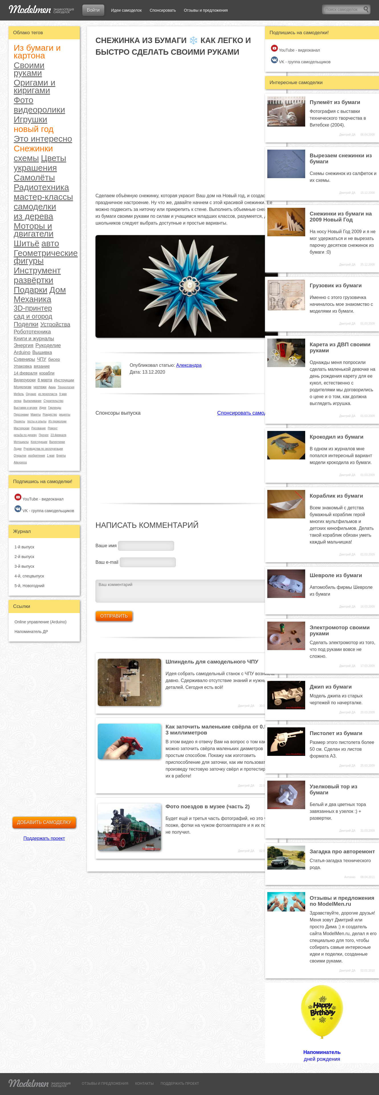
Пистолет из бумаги (336, 733)
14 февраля (25, 373)
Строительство (54, 400)
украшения (35, 167)
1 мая (50, 455)
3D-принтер (33, 308)
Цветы (53, 158)
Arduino (22, 352)
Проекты (19, 421)
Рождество (50, 414)
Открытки (20, 455)
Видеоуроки (25, 380)
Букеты (61, 455)
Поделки (26, 324)
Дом (57, 289)
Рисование (38, 428)
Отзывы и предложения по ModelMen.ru (342, 901)
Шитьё (26, 243)
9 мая (63, 394)
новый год (34, 129)
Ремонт (53, 428)
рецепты (64, 414)
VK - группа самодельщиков (44, 509)
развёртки (33, 280)
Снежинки (33, 148)
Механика (32, 299)
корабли (46, 373)
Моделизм (22, 387)
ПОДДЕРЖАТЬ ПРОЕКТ (180, 1084)
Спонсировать (163, 10)
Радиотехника (41, 187)
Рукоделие (48, 345)
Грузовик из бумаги (336, 285)
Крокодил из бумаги (337, 437)
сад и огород (33, 316)
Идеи (42, 407)
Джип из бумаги (331, 687)
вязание (42, 366)
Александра (188, 365)
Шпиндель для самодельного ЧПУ (212, 662)
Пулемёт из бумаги (335, 102)
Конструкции (39, 441)
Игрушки (30, 119)
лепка (17, 400)
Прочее (43, 435)
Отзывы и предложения (206, 10)
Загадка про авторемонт (342, 851)
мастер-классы (43, 196)
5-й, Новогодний (29, 585)
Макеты (35, 414)
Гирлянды (54, 407)
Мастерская (21, 428)
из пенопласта (47, 394)
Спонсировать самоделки (247, 413)
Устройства (55, 324)
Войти (93, 10)
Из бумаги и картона (37, 51)
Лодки (18, 448)
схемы (26, 158)
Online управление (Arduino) (40, 622)
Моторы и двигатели (34, 229)
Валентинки (57, 441)
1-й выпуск (24, 547)
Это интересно (43, 138)
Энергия (23, 345)
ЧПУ (41, 359)
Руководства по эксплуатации (43, 448)
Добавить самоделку (44, 822)
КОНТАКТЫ (144, 1084)
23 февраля (58, 435)
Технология (66, 387)
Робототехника (32, 332)
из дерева (33, 216)
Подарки (30, 289)
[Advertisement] (186, 456)
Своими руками (29, 69)
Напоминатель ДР (31, 631)
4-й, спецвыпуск (29, 576)
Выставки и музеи (25, 407)
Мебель (19, 394)
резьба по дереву (25, 435)
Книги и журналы (34, 338)
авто (50, 243)
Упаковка (23, 366)
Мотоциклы (21, 441)
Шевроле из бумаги (336, 575)
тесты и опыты (36, 421)
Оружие (31, 394)
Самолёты (34, 177)
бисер (54, 359)
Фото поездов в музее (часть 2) (208, 806)
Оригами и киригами (34, 86)
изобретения (36, 455)
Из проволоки (57, 421)
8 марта (45, 380)
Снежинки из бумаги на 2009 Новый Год (341, 217)
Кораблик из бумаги (336, 496)
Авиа (52, 387)
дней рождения (322, 1022)
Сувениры (24, 359)
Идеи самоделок (126, 10)
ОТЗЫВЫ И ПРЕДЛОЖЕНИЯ (105, 1084)
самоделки (35, 206)
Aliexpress (20, 462)
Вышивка (42, 352)
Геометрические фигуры (46, 257)
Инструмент (37, 270)
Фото (23, 99)
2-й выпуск (24, 556)
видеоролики (39, 109)
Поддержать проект (44, 838)
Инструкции (64, 380)
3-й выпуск (24, 566)
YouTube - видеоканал (39, 497)
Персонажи (21, 414)
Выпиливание (32, 400)
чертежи (39, 387)
